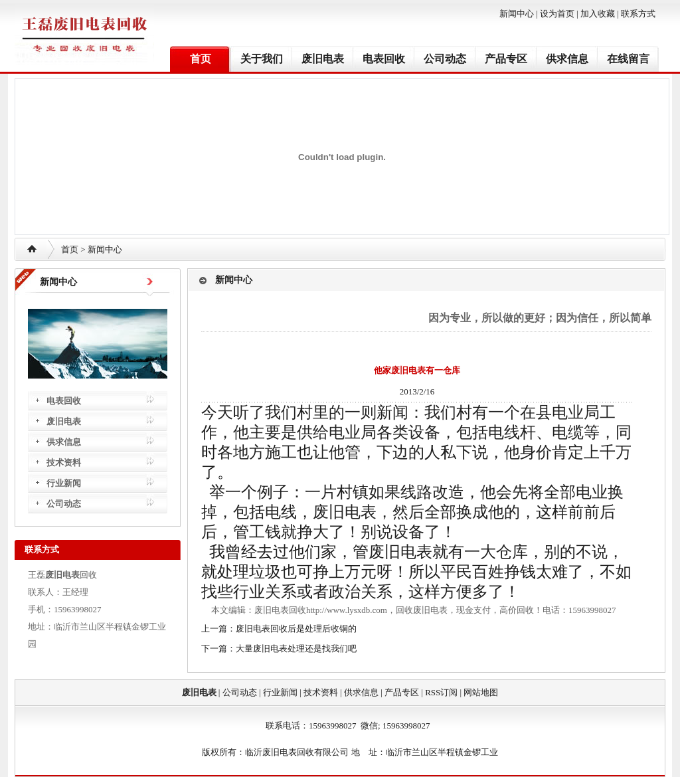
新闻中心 (516, 14)
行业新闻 (63, 483)
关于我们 (261, 58)
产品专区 (506, 58)
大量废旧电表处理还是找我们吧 (296, 648)
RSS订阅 (441, 692)
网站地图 (481, 692)
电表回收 (384, 58)
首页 (200, 58)
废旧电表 (322, 58)
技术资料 (63, 463)
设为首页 (557, 14)
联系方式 (638, 14)
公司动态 (445, 58)
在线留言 (628, 58)
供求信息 (567, 58)
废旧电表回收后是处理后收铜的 (296, 629)
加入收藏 (597, 14)
